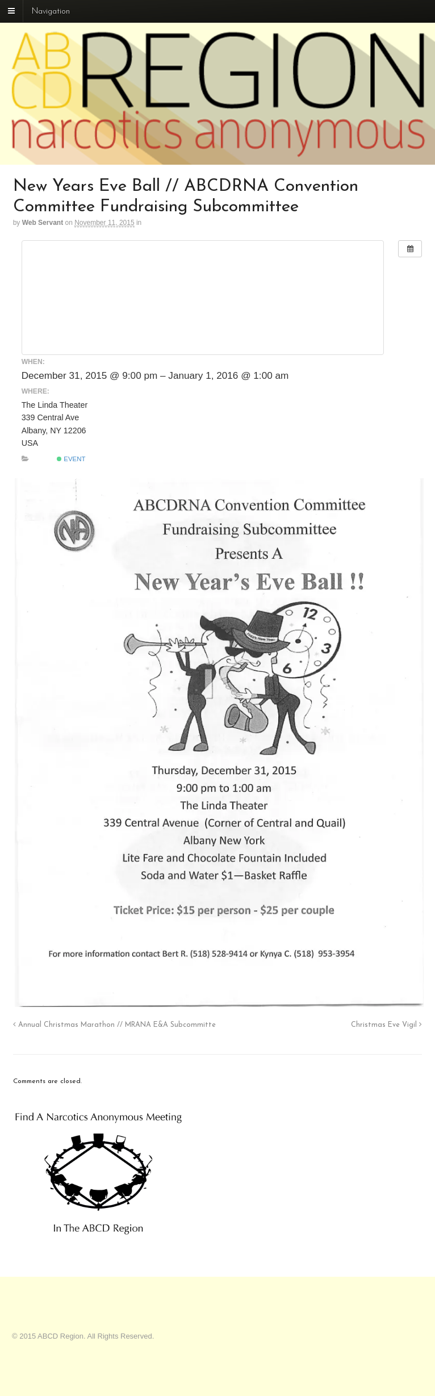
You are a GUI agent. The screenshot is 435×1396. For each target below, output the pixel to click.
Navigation (51, 11)
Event (71, 458)
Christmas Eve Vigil (386, 1025)
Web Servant (42, 223)
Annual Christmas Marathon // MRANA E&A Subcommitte (114, 1025)
